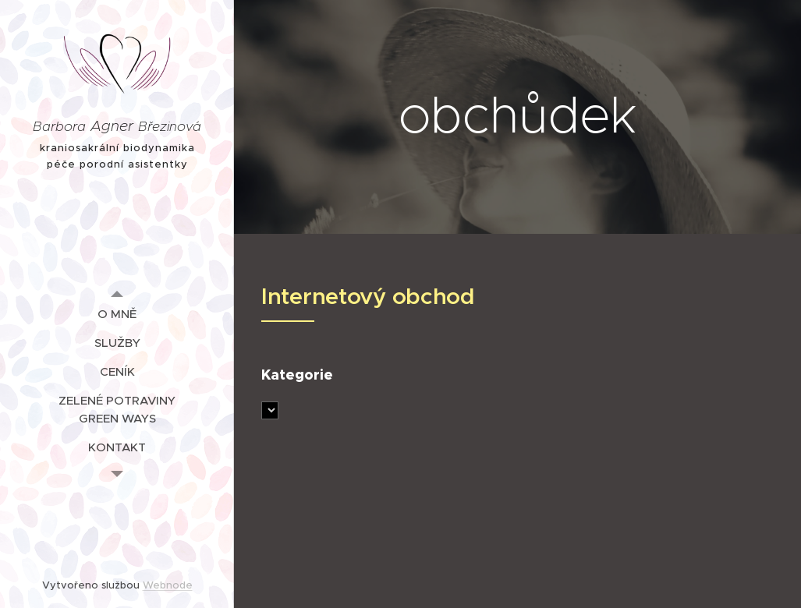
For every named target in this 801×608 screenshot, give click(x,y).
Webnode (168, 585)
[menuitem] (117, 314)
